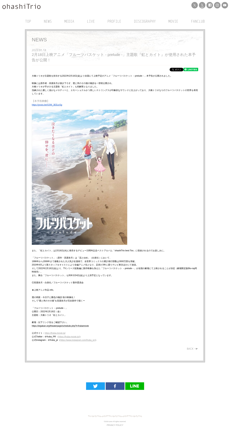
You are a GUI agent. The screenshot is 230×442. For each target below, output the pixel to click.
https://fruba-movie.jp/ (55, 333)
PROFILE (114, 21)
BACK (192, 348)
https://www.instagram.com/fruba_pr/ (77, 340)
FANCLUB (198, 21)
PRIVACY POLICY (115, 425)
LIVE (91, 21)
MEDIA (69, 21)
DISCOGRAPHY (145, 21)
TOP (28, 21)
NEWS (48, 21)
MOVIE (173, 21)
